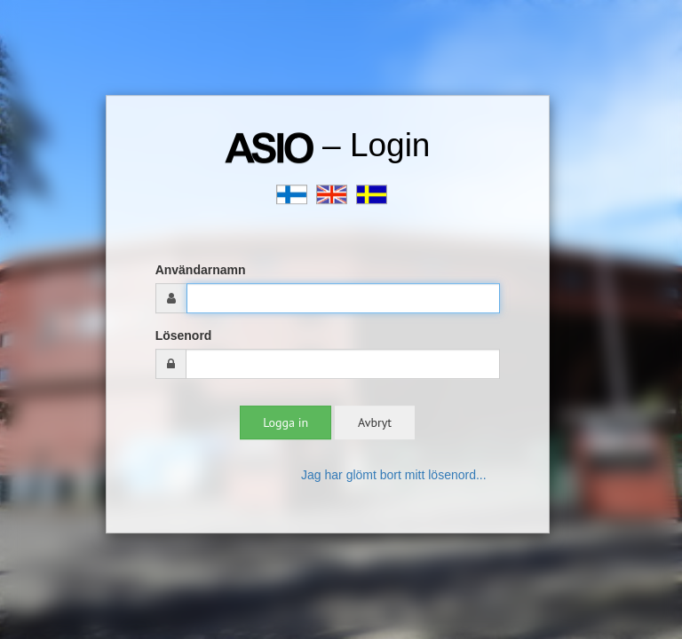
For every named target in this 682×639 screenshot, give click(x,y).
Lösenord (183, 335)
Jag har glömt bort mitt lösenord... (394, 475)
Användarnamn (200, 270)
